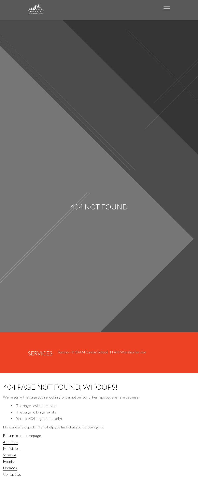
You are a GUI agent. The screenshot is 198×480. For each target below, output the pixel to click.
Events (8, 461)
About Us (10, 442)
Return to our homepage (22, 435)
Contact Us (12, 474)
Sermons (9, 455)
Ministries (11, 448)
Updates (10, 468)
